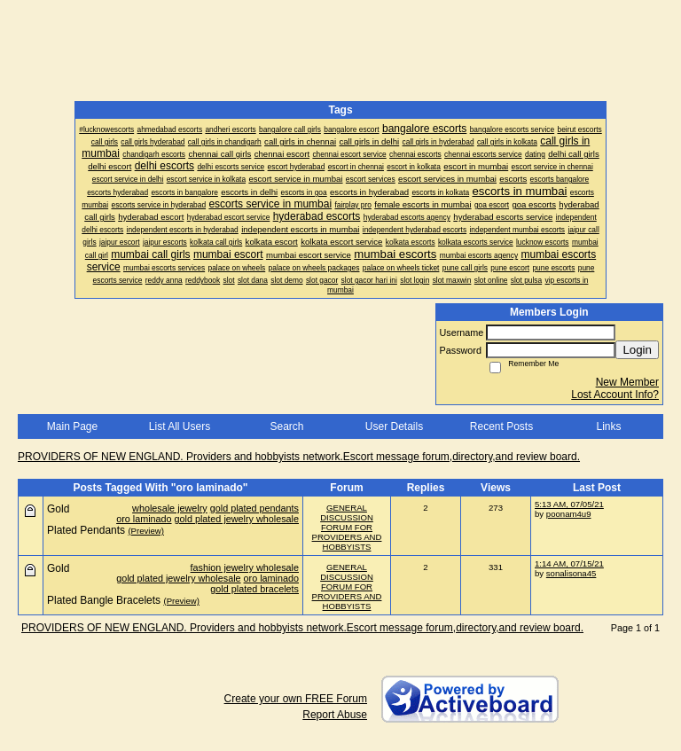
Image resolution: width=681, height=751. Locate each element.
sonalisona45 (571, 573)
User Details (394, 426)
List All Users (179, 426)
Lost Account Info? (615, 394)
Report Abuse (334, 714)
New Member (627, 382)
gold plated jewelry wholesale (237, 518)
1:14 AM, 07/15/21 (569, 563)
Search (286, 426)
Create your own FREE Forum (295, 698)
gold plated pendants (254, 508)
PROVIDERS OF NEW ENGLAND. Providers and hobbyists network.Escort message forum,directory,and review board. (299, 456)
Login (637, 349)
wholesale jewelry (169, 508)
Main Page (72, 426)
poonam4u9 (568, 514)
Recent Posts (501, 426)
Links (608, 426)
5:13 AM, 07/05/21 (569, 504)
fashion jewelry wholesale (245, 567)
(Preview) (146, 531)
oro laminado (143, 518)
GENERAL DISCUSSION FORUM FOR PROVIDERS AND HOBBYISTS (347, 527)
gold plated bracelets (254, 588)
